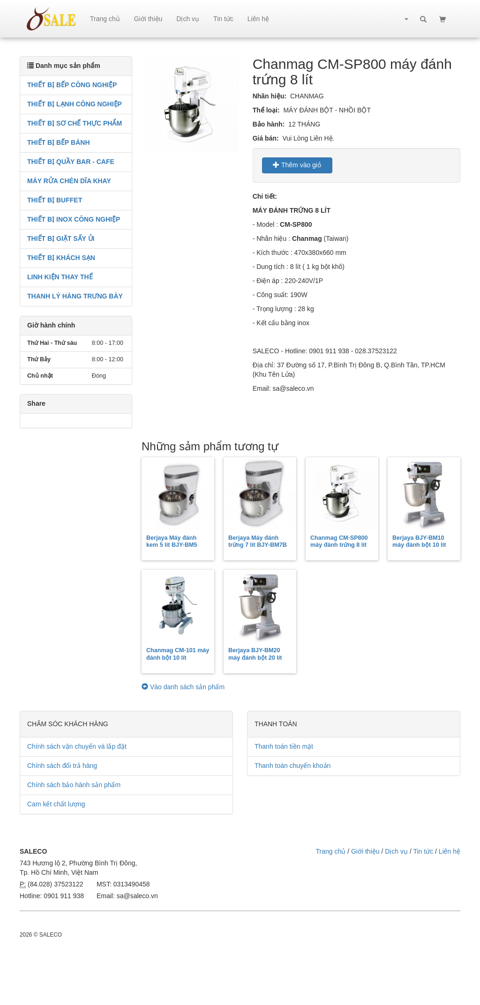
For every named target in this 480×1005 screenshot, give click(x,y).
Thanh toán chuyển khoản (292, 765)
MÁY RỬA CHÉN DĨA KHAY (69, 181)
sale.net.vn (51, 18)
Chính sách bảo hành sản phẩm (73, 785)
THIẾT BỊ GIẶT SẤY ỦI (60, 238)
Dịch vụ (187, 18)
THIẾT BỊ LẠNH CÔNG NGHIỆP (74, 104)
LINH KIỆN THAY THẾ (60, 277)
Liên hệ (258, 18)
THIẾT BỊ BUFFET (54, 200)
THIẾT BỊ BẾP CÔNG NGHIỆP (72, 85)
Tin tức (223, 18)
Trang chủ (105, 18)
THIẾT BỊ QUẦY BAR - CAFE (70, 161)
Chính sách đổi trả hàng (62, 765)
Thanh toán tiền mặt (284, 746)
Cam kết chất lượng (56, 804)
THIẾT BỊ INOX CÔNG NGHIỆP (73, 219)
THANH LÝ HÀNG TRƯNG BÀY (75, 296)
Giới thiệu (148, 18)
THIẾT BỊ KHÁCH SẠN (61, 257)
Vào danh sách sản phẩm (183, 687)
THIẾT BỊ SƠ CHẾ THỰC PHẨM (74, 123)
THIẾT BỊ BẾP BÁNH (58, 142)
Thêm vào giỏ (297, 165)
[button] (401, 18)
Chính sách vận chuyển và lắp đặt (77, 746)
